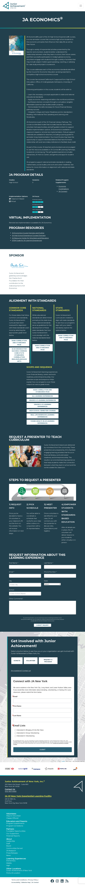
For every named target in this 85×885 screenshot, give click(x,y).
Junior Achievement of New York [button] (19, 870)
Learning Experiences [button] (16, 858)
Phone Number (50, 572)
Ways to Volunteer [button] (13, 816)
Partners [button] (10, 829)
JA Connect (63, 191)
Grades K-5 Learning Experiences (42, 400)
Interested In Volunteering (25, 736)
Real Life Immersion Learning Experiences (42, 416)
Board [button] (8, 846)
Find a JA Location (13, 873)
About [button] (9, 839)
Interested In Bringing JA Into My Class (30, 730)
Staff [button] (8, 843)
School (11, 590)
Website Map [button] (25, 882)
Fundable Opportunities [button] (15, 831)
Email (11, 572)
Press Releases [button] (12, 853)
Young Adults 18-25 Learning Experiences (42, 422)
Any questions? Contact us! (21, 671)
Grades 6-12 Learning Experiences (42, 405)
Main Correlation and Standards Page (19, 343)
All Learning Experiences (42, 396)
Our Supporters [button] (12, 833)
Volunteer (30, 661)
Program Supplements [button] (15, 823)
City (10, 581)
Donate (17, 661)
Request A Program (48, 661)
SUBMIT (42, 749)
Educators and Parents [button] (16, 821)
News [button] (8, 855)
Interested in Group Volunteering (28, 733)
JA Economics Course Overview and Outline (28, 233)
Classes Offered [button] (12, 818)
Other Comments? (16, 599)
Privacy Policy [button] (33, 880)
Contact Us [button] (10, 789)
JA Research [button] (11, 851)
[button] (53, 881)
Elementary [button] (11, 861)
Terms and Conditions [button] (19, 880)
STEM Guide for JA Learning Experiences (27, 240)
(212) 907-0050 (10, 791)
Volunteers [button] (11, 814)
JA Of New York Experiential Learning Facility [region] (28, 796)
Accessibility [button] (15, 882)
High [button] (8, 865)
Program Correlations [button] (14, 826)
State (46, 581)
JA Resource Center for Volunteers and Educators (30, 238)
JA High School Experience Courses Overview (29, 235)
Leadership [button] (10, 841)
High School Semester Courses (42, 411)
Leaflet (63, 761)
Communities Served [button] (14, 848)
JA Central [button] (35, 882)
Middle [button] (9, 863)
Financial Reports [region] (13, 836)
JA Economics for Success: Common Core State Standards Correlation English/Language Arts (19, 355)
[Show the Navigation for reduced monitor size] (80, 5)
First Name (13, 563)
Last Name (48, 563)
